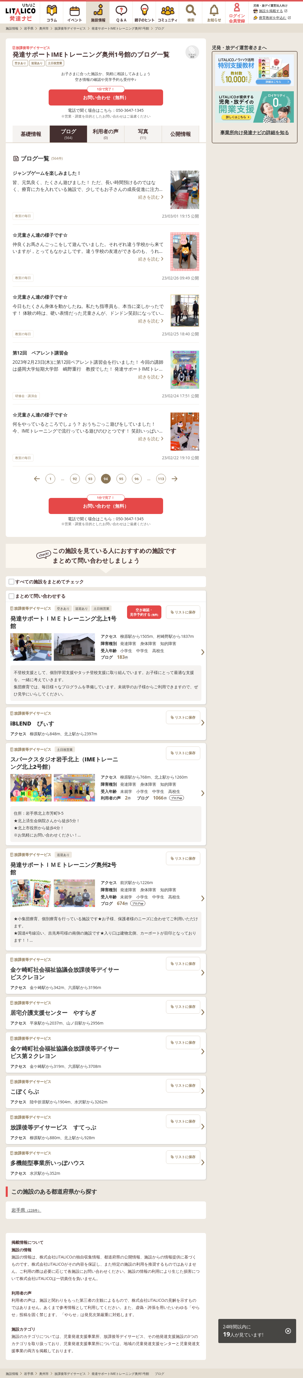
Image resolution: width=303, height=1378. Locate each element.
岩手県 (26, 1210)
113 (161, 479)
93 (90, 479)
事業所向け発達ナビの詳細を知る (254, 132)
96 (136, 479)
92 (75, 479)
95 (121, 479)
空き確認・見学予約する (144, 612)
